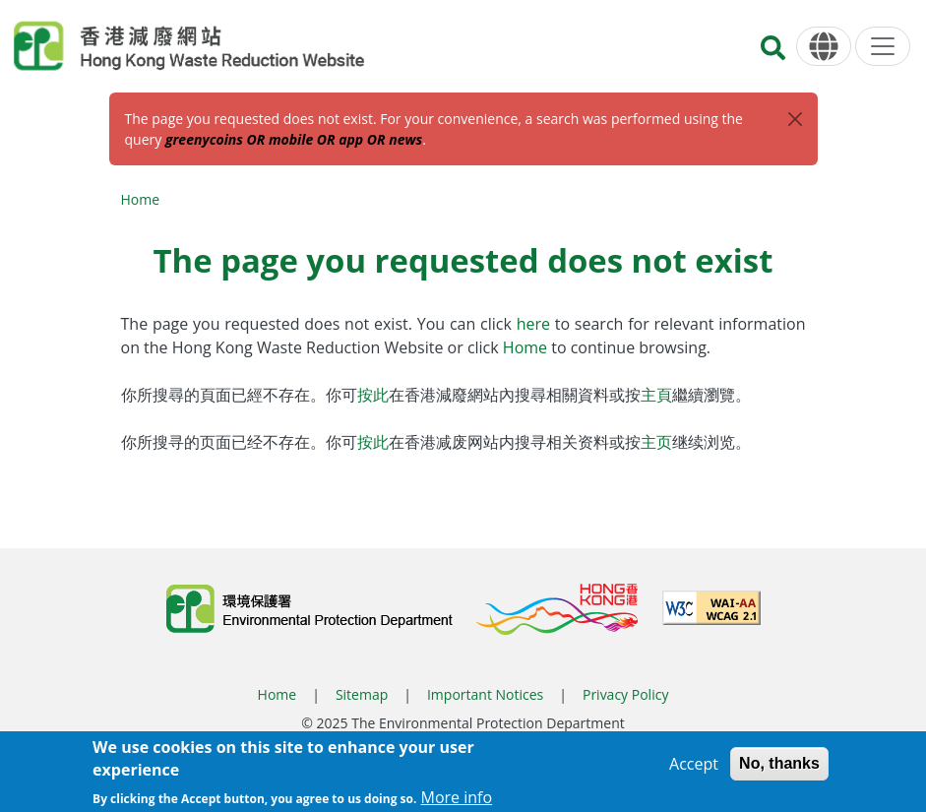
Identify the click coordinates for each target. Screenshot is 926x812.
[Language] (823, 47)
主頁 (656, 395)
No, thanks (779, 768)
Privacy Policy (625, 694)
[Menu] (882, 46)
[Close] (795, 119)
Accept (693, 769)
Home (140, 199)
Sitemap (362, 694)
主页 (656, 442)
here (536, 324)
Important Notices (485, 694)
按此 (373, 395)
